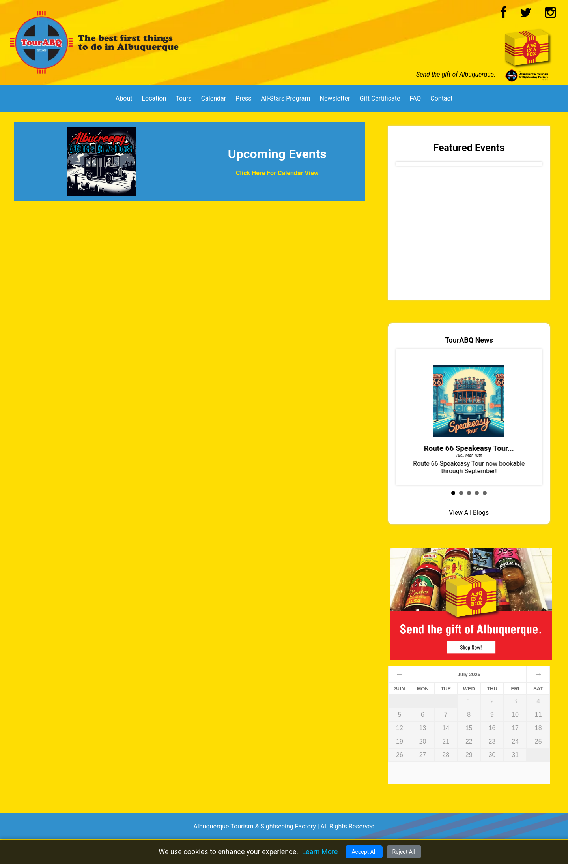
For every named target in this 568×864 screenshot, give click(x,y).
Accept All (363, 852)
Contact (441, 98)
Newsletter (335, 98)
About (124, 98)
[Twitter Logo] (526, 15)
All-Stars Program (285, 98)
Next (527, 165)
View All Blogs (469, 512)
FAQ (415, 98)
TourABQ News (469, 340)
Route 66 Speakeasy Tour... (469, 448)
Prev (410, 165)
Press (243, 98)
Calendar (213, 98)
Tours (183, 98)
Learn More (320, 851)
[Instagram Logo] (550, 15)
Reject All (403, 852)
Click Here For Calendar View (277, 173)
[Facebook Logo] (503, 15)
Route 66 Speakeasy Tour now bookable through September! (469, 416)
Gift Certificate (379, 98)
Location (154, 98)
